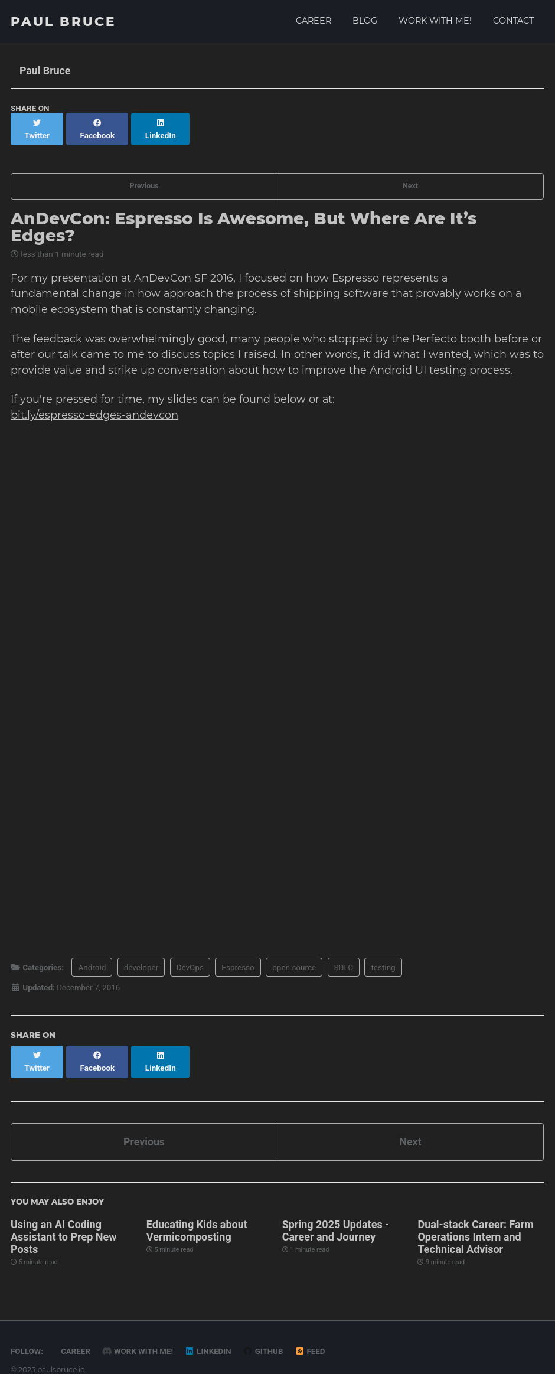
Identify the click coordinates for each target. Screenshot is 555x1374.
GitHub (266, 1328)
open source (294, 956)
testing (383, 956)
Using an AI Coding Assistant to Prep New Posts (63, 1214)
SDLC (344, 956)
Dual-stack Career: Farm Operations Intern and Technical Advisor (475, 1214)
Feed (313, 1328)
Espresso (237, 956)
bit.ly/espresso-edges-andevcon (94, 404)
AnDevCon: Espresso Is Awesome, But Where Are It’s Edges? (243, 214)
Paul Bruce (63, 21)
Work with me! (435, 20)
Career (313, 20)
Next (410, 172)
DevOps (190, 956)
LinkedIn (210, 1328)
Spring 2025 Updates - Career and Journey (336, 1208)
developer (141, 956)
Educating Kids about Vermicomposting (196, 1208)
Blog (364, 20)
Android (92, 956)
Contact (513, 20)
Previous (144, 172)
